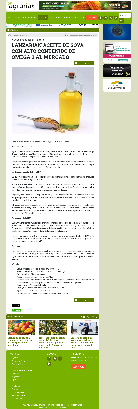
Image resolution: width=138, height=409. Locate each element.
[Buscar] (125, 15)
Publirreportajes (18, 392)
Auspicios (66, 18)
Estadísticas (54, 18)
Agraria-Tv (16, 357)
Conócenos (20, 18)
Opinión (15, 379)
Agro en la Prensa (19, 361)
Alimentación (17, 364)
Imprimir (89, 63)
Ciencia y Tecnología (20, 367)
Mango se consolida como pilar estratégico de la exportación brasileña (20, 341)
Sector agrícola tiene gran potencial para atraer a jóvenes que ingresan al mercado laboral (82, 342)
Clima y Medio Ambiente (22, 370)
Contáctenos (78, 18)
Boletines (32, 18)
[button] (84, 316)
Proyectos (16, 389)
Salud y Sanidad (18, 395)
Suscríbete (91, 18)
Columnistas (17, 398)
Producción (16, 386)
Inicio (11, 17)
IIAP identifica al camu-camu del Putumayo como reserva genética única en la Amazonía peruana (52, 342)
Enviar (78, 63)
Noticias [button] (42, 18)
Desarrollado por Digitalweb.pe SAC (53, 407)
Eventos (15, 373)
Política (15, 383)
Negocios (12, 30)
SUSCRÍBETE (78, 367)
